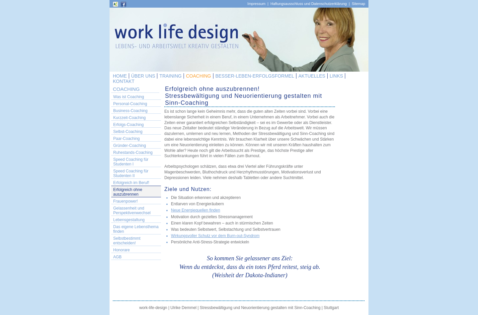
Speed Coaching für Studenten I (130, 161)
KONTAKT (123, 81)
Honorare (121, 250)
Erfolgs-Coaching (128, 124)
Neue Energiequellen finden (195, 210)
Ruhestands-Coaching (133, 152)
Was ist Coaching (128, 96)
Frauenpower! (125, 201)
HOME (120, 76)
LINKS (336, 76)
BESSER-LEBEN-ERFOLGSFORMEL (254, 76)
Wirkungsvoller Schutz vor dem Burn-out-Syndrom (215, 235)
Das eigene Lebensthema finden (136, 229)
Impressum (256, 4)
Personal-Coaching (130, 103)
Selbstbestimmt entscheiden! (126, 240)
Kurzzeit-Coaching (129, 117)
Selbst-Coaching (127, 131)
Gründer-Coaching (129, 145)
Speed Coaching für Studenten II (130, 173)
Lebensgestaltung (129, 220)
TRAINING (170, 76)
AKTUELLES (311, 76)
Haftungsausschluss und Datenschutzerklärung (309, 4)
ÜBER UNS (143, 76)
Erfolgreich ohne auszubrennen (127, 192)
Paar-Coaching (126, 138)
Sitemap (358, 4)
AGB (117, 257)
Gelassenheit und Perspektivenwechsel (132, 210)
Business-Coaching (130, 110)
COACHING (198, 76)
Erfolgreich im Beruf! (131, 182)
